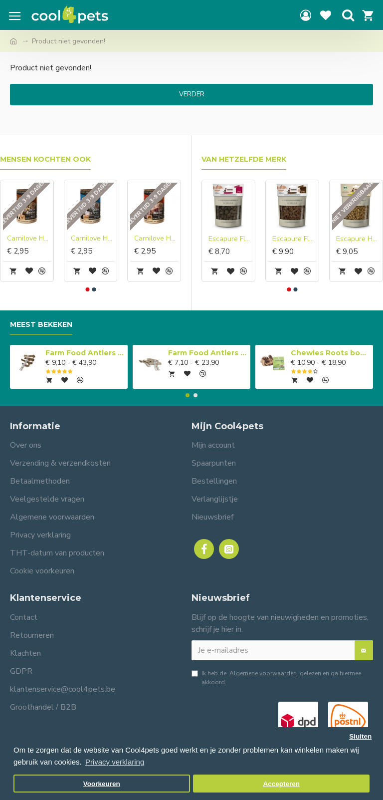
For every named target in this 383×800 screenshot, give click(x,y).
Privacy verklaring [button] (114, 762)
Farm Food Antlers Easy (207, 352)
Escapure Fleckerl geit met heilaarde (230, 239)
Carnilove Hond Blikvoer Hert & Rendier (29, 238)
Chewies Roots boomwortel (330, 352)
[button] (87, 289)
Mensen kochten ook (45, 159)
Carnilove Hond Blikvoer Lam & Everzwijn (156, 238)
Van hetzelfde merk (243, 159)
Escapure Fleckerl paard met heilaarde (294, 239)
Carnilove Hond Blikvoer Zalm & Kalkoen (93, 238)
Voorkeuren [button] (101, 784)
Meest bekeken (41, 324)
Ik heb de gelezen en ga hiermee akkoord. (276, 677)
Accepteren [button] (281, 784)
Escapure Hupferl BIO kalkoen (358, 239)
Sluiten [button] (360, 736)
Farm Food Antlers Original (85, 352)
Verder (191, 94)
